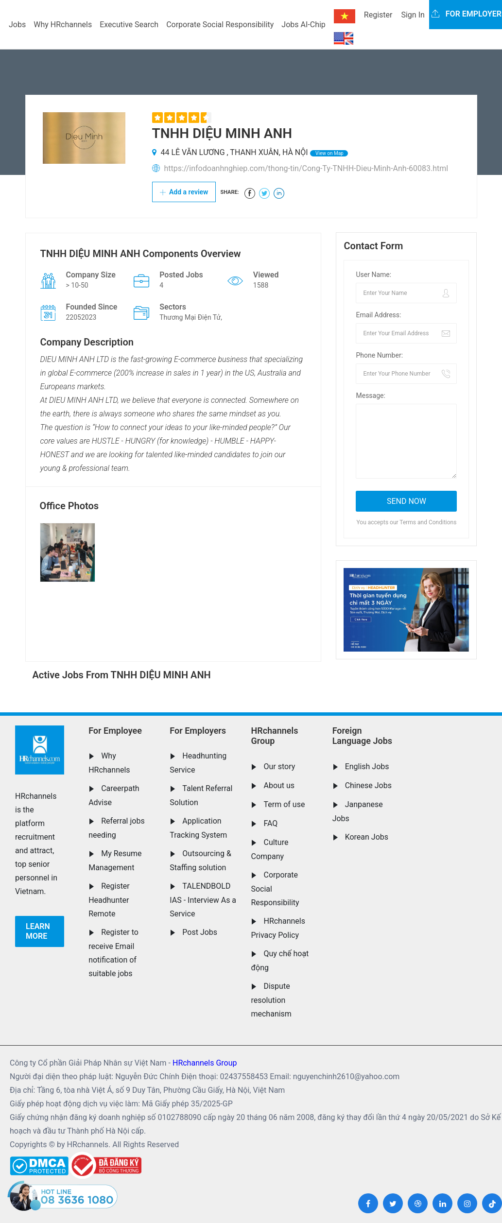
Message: (370, 395)
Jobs (17, 24)
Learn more (38, 931)
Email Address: (378, 315)
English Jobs (367, 766)
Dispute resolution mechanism (271, 1000)
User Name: (373, 274)
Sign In (412, 14)
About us (278, 785)
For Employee (115, 730)
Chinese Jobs (368, 785)
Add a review (184, 192)
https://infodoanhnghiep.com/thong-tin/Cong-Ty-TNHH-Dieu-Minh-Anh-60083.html (306, 168)
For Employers (198, 730)
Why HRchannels (63, 24)
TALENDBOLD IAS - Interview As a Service (203, 899)
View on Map (329, 153)
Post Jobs (199, 932)
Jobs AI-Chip (303, 24)
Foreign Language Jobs (362, 735)
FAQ (270, 823)
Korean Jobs (366, 837)
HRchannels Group (274, 735)
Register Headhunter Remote (109, 899)
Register (378, 14)
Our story (279, 766)
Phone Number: (379, 355)
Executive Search (129, 24)
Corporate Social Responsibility (220, 24)
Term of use (284, 804)
